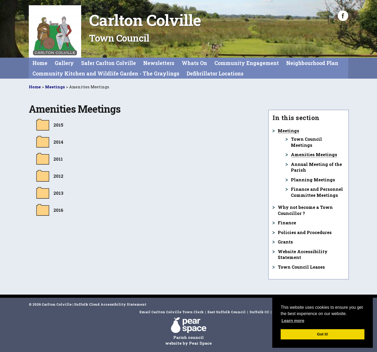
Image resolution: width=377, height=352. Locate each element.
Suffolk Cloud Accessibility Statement (110, 304)
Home (39, 63)
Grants (285, 242)
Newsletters (158, 63)
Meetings (55, 86)
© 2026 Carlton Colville (50, 304)
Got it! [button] (322, 334)
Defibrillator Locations (215, 73)
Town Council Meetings (306, 142)
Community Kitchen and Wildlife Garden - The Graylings (105, 73)
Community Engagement (246, 63)
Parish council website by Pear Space (188, 331)
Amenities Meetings (314, 154)
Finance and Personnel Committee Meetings (317, 192)
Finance (287, 222)
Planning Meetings (313, 179)
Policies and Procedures (305, 232)
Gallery (64, 63)
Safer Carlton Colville (108, 63)
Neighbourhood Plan (312, 63)
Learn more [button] (292, 320)
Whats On (194, 63)
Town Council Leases (301, 267)
